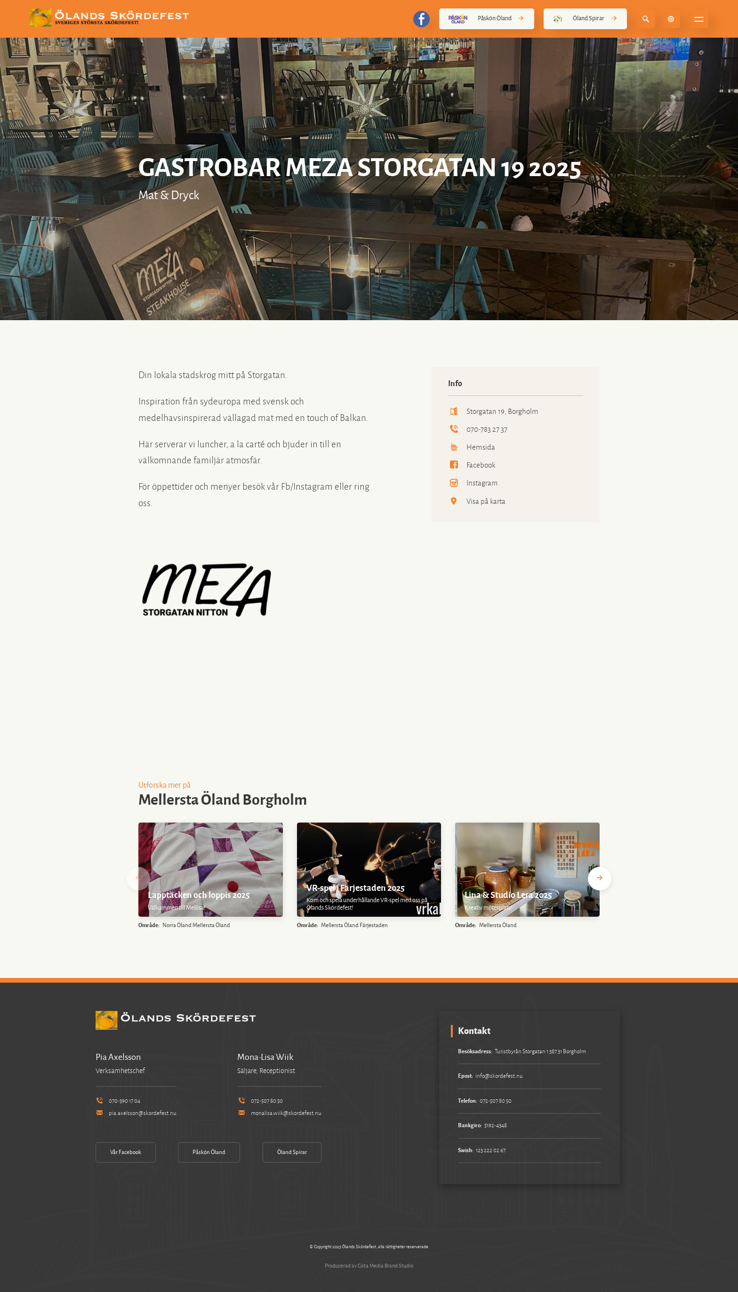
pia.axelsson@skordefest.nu (136, 1113)
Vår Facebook (125, 1152)
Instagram (473, 483)
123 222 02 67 (490, 1150)
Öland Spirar (585, 19)
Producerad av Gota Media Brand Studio (369, 1265)
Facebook (471, 465)
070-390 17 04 (118, 1101)
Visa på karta (476, 501)
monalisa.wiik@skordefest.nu (279, 1113)
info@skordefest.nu (499, 1076)
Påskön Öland (487, 19)
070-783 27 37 (477, 429)
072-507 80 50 (259, 1101)
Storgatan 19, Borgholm (493, 411)
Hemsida (471, 447)
